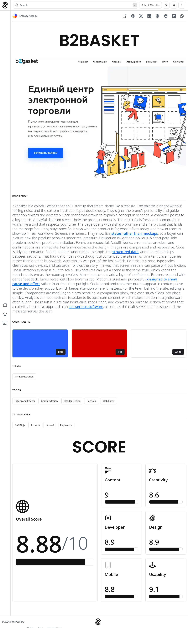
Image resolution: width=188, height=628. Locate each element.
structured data (125, 251)
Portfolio (91, 401)
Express (35, 425)
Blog (162, 622)
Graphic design (49, 401)
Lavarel (50, 425)
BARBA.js (20, 425)
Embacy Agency (28, 16)
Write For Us (177, 622)
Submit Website (150, 5)
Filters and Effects (25, 401)
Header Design (72, 401)
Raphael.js (66, 425)
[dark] (166, 5)
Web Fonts (108, 401)
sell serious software (86, 306)
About (152, 622)
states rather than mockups (134, 233)
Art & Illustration (24, 377)
